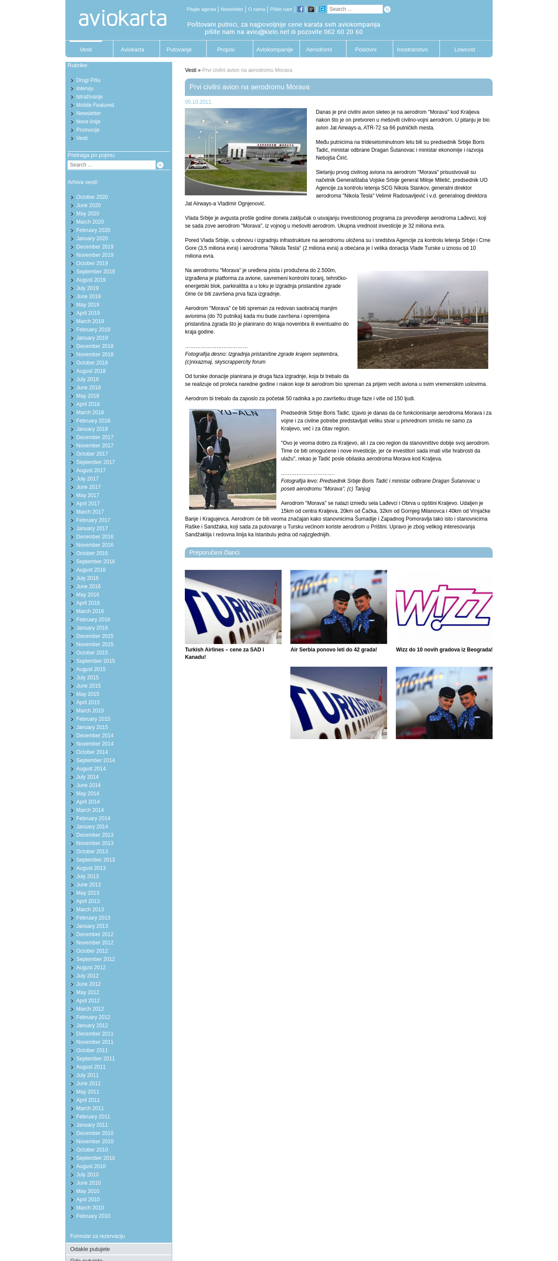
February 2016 (93, 620)
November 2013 (94, 843)
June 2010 (88, 1183)
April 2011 (88, 1100)
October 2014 (92, 752)
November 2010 (94, 1141)
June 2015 (88, 686)
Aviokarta (132, 49)
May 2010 (87, 1191)
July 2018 (87, 379)
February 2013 (93, 918)
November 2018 (94, 354)
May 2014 (87, 794)
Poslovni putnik (365, 51)
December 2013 (94, 835)
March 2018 (90, 412)
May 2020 (87, 214)
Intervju (84, 88)
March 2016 (90, 611)
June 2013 (88, 885)
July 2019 (87, 288)
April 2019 (88, 313)
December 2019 (94, 247)
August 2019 (90, 280)
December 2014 (94, 736)
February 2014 (93, 818)
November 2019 (94, 255)
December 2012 (94, 934)
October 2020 (92, 197)
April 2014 (88, 802)
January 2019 (92, 338)
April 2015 (88, 702)
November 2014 (94, 744)
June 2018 (88, 388)
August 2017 (90, 470)
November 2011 (94, 1042)
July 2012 (87, 976)
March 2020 (90, 222)
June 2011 (88, 1083)
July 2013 (87, 876)
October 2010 (92, 1150)
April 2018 (88, 404)
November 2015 (94, 644)
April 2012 (88, 1001)
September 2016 (95, 562)
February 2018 (93, 421)
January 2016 (92, 628)
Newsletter (232, 9)
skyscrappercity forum (239, 362)
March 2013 (90, 910)
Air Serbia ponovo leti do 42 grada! (333, 650)
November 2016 (94, 545)
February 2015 (93, 719)
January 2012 (92, 1025)
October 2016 (92, 553)
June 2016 (88, 586)
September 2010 (95, 1158)
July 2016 (87, 578)
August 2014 (90, 769)
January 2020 (92, 238)
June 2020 (88, 205)
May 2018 (87, 396)
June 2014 (88, 785)
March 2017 (90, 512)
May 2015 (87, 694)
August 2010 (90, 1166)
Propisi (226, 49)
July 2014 (87, 777)
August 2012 (90, 967)
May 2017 (87, 495)
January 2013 (92, 926)
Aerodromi (319, 49)
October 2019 (92, 263)
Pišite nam (281, 9)
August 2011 (90, 1067)
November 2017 (94, 446)
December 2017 (94, 437)
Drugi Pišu (88, 80)
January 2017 (92, 528)
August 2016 (90, 570)
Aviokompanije (272, 49)
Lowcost (464, 49)
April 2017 (88, 504)
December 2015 (94, 636)
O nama (256, 9)
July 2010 (87, 1175)
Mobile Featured (95, 105)
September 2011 (95, 1059)
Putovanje (179, 49)
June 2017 (88, 487)
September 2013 (95, 860)
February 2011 (93, 1117)
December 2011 (94, 1034)
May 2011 (87, 1092)
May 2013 (87, 893)
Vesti (86, 49)
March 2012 (90, 1009)
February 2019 (93, 330)
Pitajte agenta (201, 9)
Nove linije (88, 122)
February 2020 (93, 230)
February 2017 (93, 520)
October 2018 (92, 363)
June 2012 (88, 984)
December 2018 (94, 346)
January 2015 (92, 727)
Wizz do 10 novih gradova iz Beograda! (444, 650)
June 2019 (88, 296)
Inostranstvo (412, 49)
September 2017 (95, 462)
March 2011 (90, 1108)
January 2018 (92, 429)
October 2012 (92, 951)
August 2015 (90, 669)
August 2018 (90, 371)
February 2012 (93, 1017)
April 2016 (88, 603)
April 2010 (88, 1199)
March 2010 (90, 1208)
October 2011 (92, 1050)
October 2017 (92, 454)
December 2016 (94, 537)
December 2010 (94, 1133)
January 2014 (92, 827)
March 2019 (90, 321)
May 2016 (87, 595)
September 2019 (95, 272)
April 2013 (88, 901)
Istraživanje (89, 97)
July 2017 (87, 479)
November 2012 (94, 943)
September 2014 (95, 760)
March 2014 (90, 810)
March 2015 (90, 711)
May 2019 (87, 305)
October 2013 (92, 852)
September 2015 (95, 661)
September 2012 (95, 959)
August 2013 (90, 868)
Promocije (87, 130)
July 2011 (87, 1075)
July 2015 (87, 678)
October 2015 (92, 653)
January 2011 (92, 1125)
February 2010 (93, 1216)
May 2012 (87, 992)
